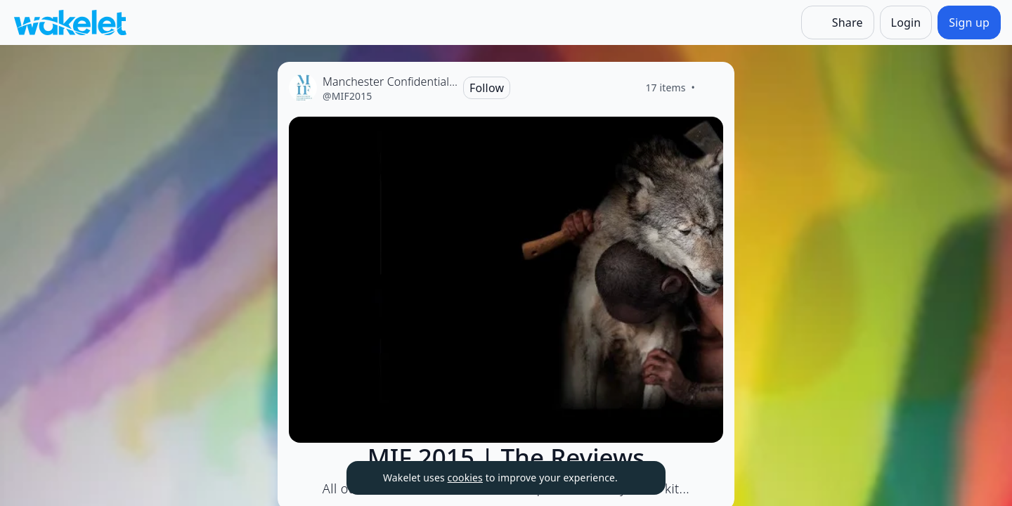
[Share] (837, 22)
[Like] (712, 88)
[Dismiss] (637, 478)
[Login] (906, 22)
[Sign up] (969, 22)
